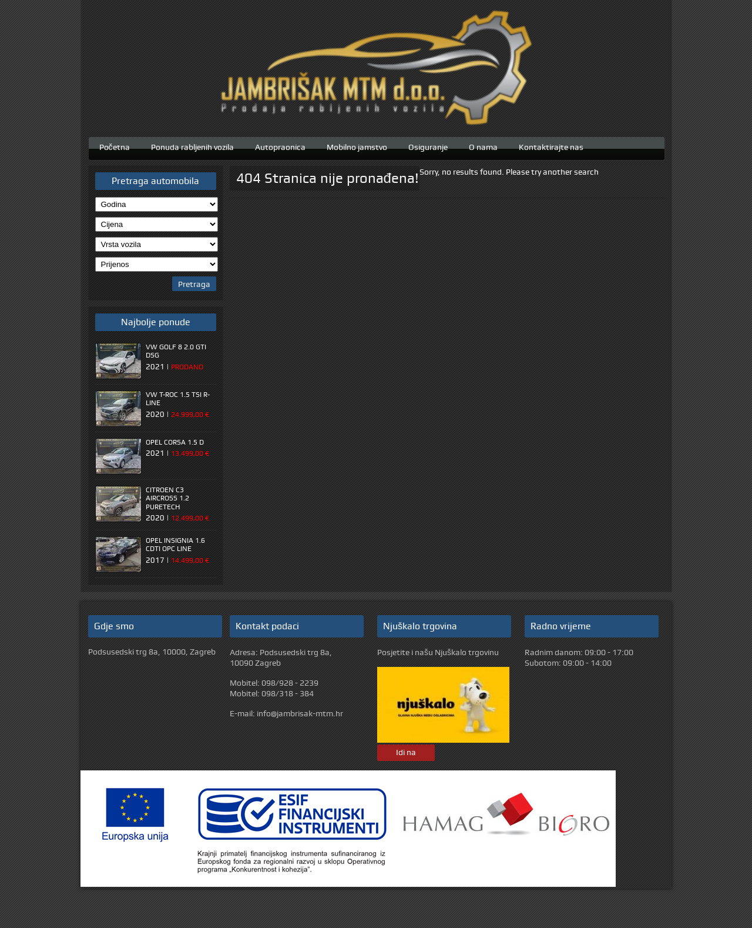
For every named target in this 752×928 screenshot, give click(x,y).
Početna (114, 145)
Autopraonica (280, 145)
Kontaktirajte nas (551, 145)
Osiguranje (428, 145)
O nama (483, 145)
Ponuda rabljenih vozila (192, 145)
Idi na (406, 752)
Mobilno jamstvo (357, 145)
